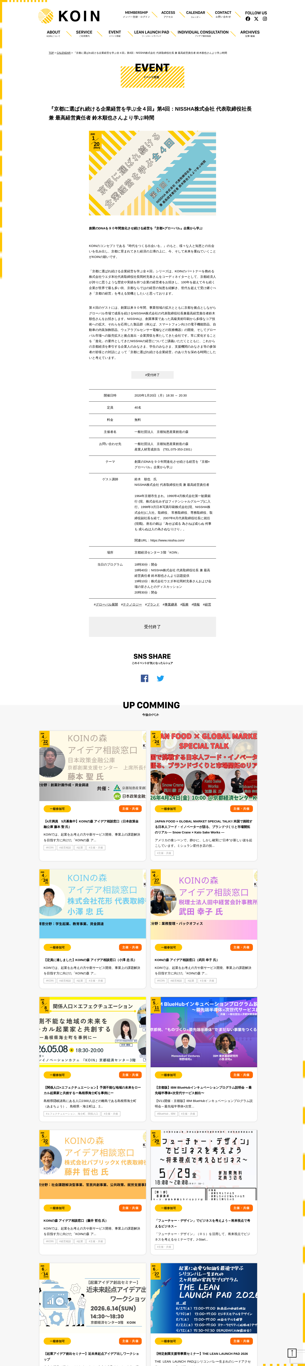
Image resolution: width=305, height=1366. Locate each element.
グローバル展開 (107, 604)
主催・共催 (53, 841)
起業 (80, 835)
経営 (208, 604)
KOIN (50, 835)
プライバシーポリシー (53, 1334)
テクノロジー (132, 604)
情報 (196, 604)
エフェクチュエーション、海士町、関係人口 (148, 966)
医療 (185, 604)
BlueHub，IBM (206, 966)
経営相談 (66, 835)
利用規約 (80, 1334)
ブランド (153, 604)
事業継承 (171, 604)
